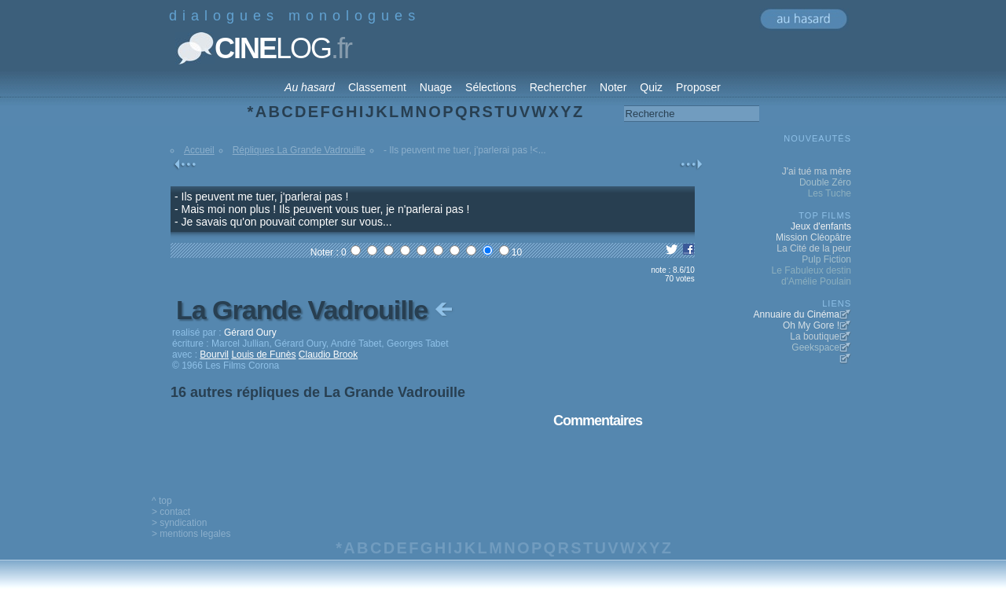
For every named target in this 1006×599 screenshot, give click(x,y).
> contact (171, 511)
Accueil (199, 150)
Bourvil (214, 354)
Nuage (436, 87)
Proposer (698, 87)
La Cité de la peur (814, 248)
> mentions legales (191, 533)
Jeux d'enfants (821, 226)
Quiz (651, 87)
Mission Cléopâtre (813, 237)
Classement (377, 87)
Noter (613, 87)
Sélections (490, 87)
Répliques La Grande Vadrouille (299, 150)
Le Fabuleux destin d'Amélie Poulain (811, 276)
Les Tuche (829, 193)
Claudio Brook (328, 354)
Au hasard (310, 87)
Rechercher (558, 87)
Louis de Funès (263, 354)
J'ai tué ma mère (816, 171)
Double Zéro (825, 182)
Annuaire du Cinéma (796, 314)
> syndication (179, 522)
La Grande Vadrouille (316, 310)
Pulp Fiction (826, 259)
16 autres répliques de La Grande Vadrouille (318, 392)
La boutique (814, 336)
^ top (162, 500)
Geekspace (815, 347)
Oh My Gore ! (811, 325)
